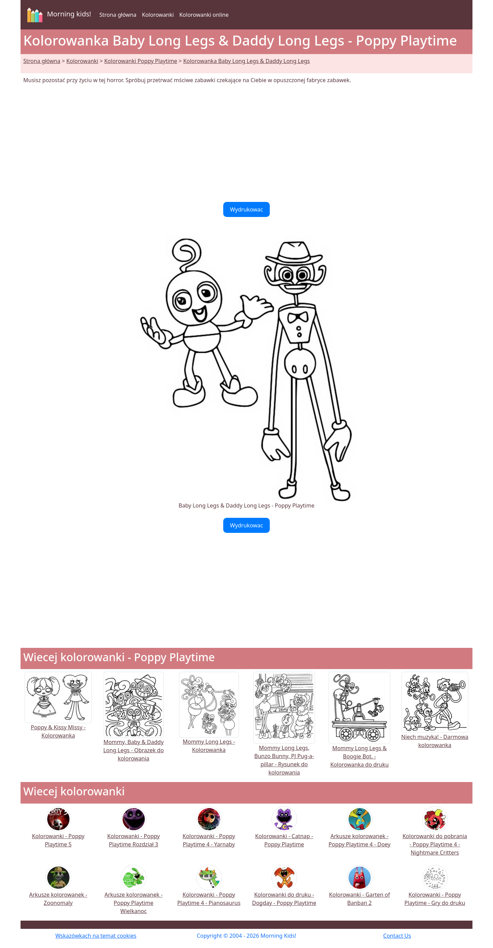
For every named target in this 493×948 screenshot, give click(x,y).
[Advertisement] (246, 143)
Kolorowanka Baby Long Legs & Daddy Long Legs (246, 61)
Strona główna (117, 14)
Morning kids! (58, 14)
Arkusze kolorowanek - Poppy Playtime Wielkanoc (133, 894)
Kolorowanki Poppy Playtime (140, 61)
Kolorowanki (158, 14)
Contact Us (397, 935)
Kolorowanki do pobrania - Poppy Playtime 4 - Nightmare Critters (435, 835)
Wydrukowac (246, 209)
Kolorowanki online (204, 14)
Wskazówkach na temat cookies (96, 935)
